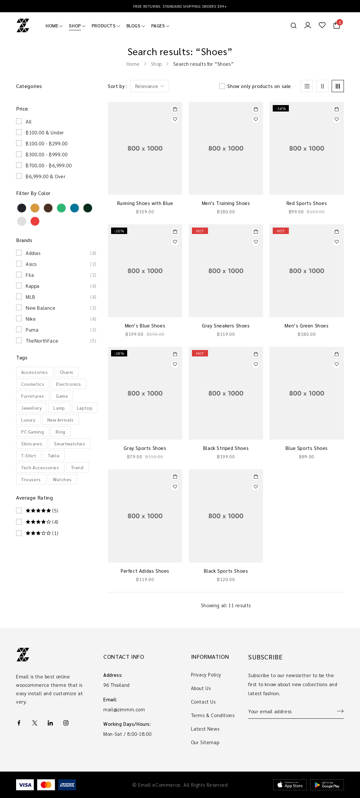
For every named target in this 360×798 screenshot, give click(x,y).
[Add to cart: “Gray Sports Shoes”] (175, 354)
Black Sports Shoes (226, 571)
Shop (156, 64)
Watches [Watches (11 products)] (62, 479)
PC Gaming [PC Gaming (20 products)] (32, 431)
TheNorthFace (61, 340)
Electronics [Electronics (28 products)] (68, 384)
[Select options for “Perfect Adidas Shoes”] (175, 476)
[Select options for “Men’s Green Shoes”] (336, 232)
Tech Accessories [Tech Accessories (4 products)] (40, 467)
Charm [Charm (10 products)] (66, 372)
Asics (61, 264)
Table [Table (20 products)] (54, 455)
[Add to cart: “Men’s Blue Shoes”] (175, 232)
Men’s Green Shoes (306, 325)
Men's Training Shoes (226, 203)
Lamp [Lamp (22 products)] (59, 408)
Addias (61, 253)
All (29, 121)
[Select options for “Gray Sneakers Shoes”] (255, 232)
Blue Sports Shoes (307, 448)
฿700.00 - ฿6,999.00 (48, 165)
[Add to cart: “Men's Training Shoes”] (255, 109)
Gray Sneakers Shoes (226, 325)
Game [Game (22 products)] (62, 396)
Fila (61, 274)
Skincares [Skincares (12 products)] (31, 443)
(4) (42, 522)
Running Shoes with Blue (145, 203)
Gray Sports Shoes (145, 448)
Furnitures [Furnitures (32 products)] (32, 396)
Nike (61, 318)
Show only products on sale (259, 86)
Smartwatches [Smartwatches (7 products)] (69, 443)
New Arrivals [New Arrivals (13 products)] (60, 420)
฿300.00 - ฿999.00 (46, 154)
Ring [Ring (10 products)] (60, 431)
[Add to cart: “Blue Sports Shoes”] (336, 354)
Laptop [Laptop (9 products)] (85, 408)
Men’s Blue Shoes (145, 325)
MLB (61, 296)
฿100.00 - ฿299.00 (46, 143)
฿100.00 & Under (45, 132)
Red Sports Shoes (307, 203)
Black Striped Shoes (226, 448)
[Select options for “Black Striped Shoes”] (255, 354)
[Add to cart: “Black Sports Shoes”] (255, 476)
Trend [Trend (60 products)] (77, 467)
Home (133, 64)
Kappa (61, 285)
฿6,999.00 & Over (46, 176)
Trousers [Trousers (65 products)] (31, 479)
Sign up (337, 711)
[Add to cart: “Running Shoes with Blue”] (175, 109)
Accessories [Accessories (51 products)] (34, 372)
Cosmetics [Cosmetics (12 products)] (32, 384)
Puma (61, 329)
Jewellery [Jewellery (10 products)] (31, 408)
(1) (42, 533)
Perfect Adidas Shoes (145, 571)
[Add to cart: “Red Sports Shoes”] (336, 109)
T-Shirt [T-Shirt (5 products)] (28, 455)
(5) (42, 510)
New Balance (61, 307)
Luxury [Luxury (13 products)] (28, 420)
